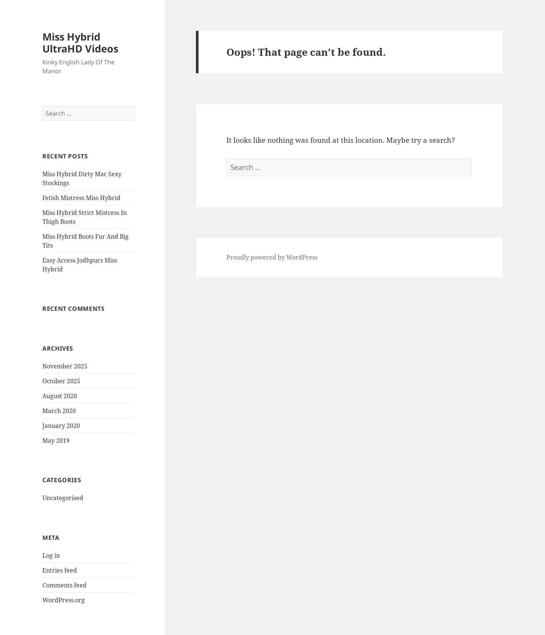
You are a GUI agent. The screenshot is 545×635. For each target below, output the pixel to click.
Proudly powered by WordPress (271, 257)
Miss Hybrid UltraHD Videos (80, 42)
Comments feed (64, 585)
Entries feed (59, 570)
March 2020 (59, 411)
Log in (51, 555)
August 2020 (59, 396)
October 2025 (61, 381)
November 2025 (64, 366)
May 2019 (56, 440)
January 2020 (61, 426)
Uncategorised (62, 498)
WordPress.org (63, 600)
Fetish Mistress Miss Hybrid (81, 198)
